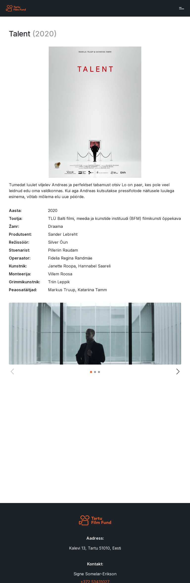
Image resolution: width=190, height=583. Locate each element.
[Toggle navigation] (180, 8)
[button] (91, 372)
